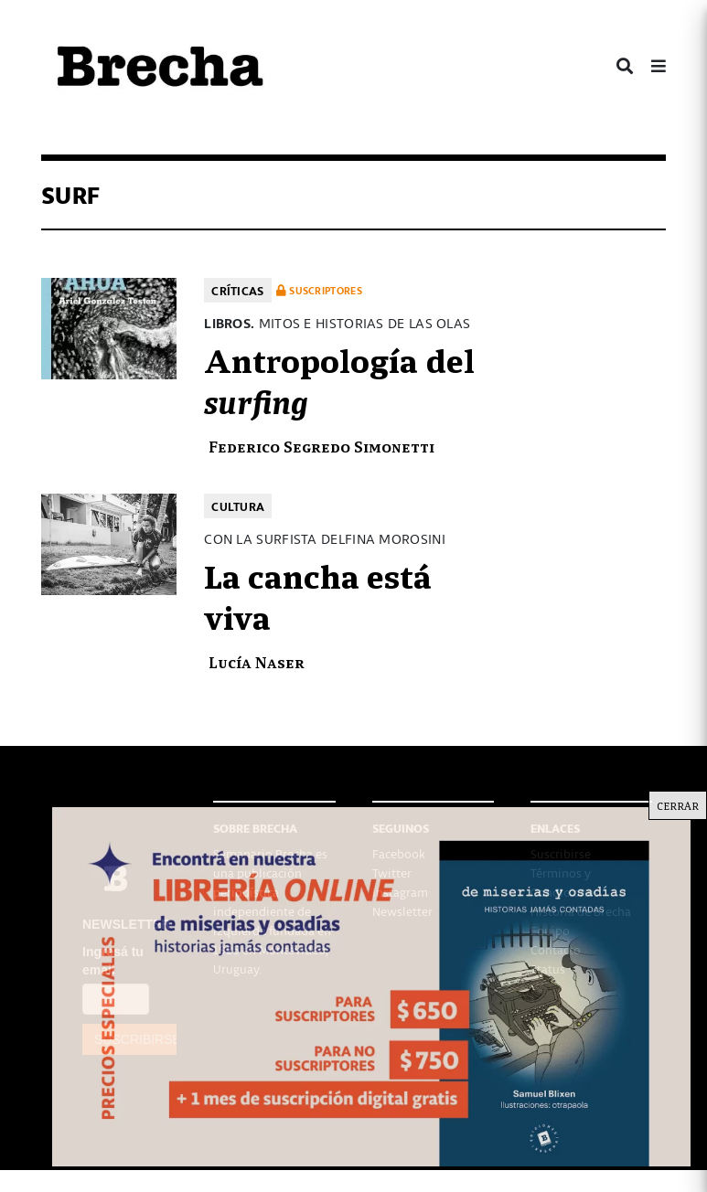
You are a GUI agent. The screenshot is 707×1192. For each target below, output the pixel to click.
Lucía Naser (257, 661)
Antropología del (339, 379)
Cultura (237, 506)
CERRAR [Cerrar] (678, 805)
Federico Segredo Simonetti (321, 445)
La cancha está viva (318, 595)
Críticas (237, 290)
